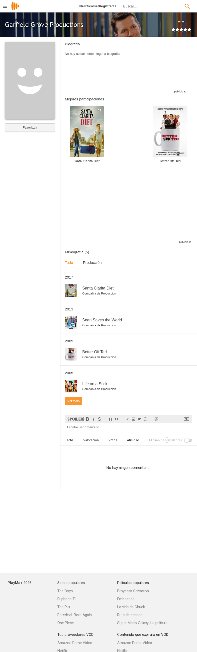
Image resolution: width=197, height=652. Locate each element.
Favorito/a (30, 127)
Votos (112, 440)
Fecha (69, 440)
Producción (92, 262)
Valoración (91, 440)
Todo (69, 262)
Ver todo (73, 401)
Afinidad (133, 440)
